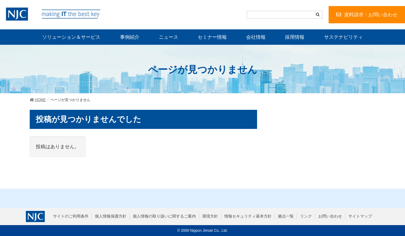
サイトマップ (360, 216)
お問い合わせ (330, 216)
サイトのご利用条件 (71, 216)
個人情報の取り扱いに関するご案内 (164, 216)
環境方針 (210, 216)
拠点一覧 (286, 216)
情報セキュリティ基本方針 (248, 216)
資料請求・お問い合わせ (370, 14)
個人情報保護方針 (110, 216)
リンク (306, 216)
